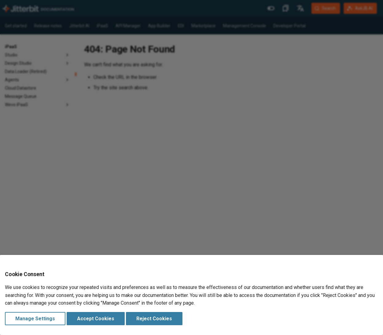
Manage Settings (35, 319)
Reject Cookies (154, 319)
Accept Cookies (95, 319)
